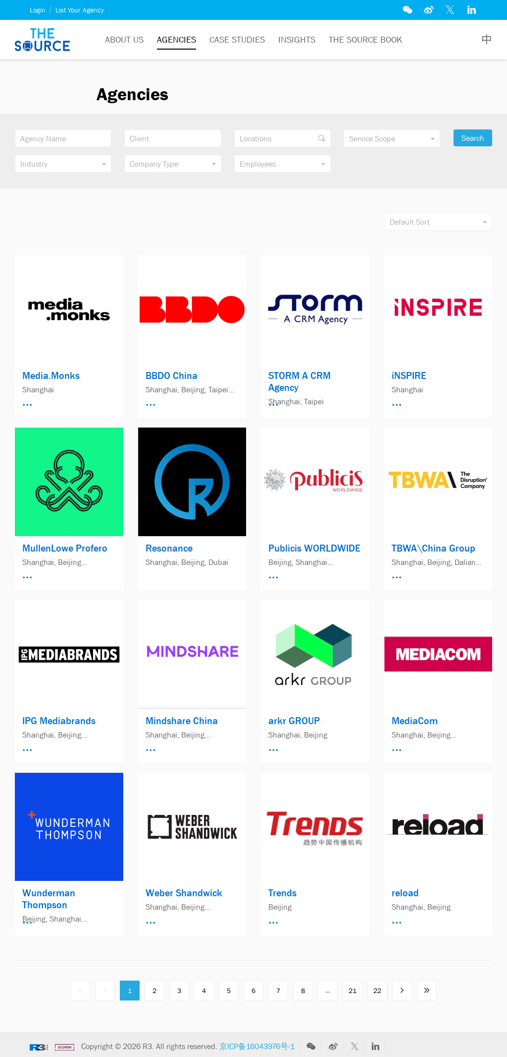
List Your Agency (79, 10)
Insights (296, 40)
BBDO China (172, 375)
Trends (282, 892)
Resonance (169, 548)
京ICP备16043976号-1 (257, 1046)
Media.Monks (51, 375)
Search (472, 137)
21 (352, 991)
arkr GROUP (294, 720)
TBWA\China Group (433, 548)
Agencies (176, 40)
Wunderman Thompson (48, 898)
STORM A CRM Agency (299, 381)
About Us (124, 40)
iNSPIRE (409, 375)
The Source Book (365, 40)
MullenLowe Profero (64, 548)
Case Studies (237, 40)
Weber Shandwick (184, 892)
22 (377, 991)
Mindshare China (182, 720)
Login (38, 10)
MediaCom (415, 720)
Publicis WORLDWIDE (314, 548)
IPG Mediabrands (59, 720)
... (328, 990)
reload (405, 892)
